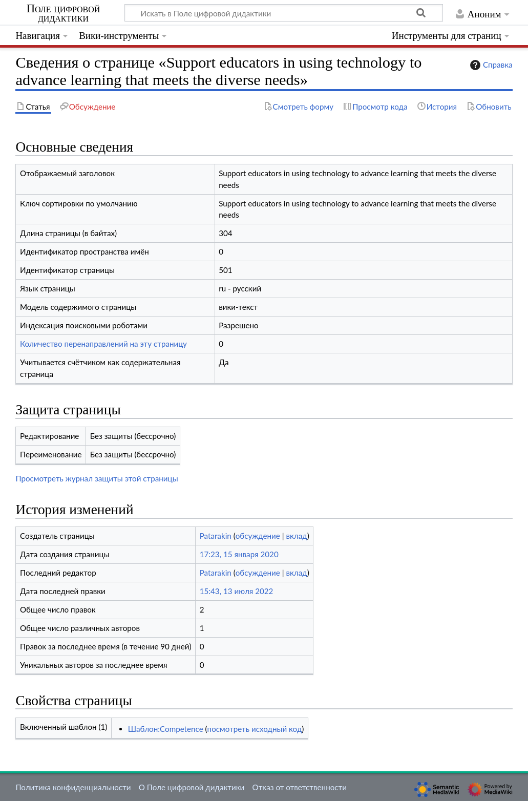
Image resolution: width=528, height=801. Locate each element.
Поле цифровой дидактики (63, 13)
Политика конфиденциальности (73, 787)
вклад (296, 535)
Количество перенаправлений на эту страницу (103, 343)
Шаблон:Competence (165, 728)
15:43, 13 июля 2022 (236, 591)
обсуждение (258, 535)
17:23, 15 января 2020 (239, 554)
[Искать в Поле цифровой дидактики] (283, 13)
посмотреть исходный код (254, 728)
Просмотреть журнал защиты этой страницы (96, 478)
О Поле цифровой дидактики (192, 787)
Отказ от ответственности (299, 787)
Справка (490, 65)
